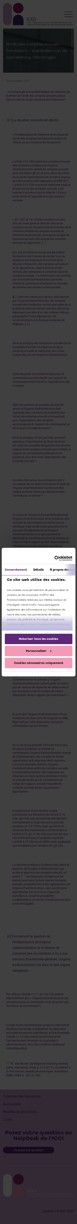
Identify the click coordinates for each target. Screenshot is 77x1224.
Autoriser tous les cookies (38, 639)
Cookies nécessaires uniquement (38, 663)
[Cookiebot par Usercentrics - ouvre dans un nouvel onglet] (54, 558)
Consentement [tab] (16, 569)
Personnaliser (39, 651)
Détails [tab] (38, 569)
